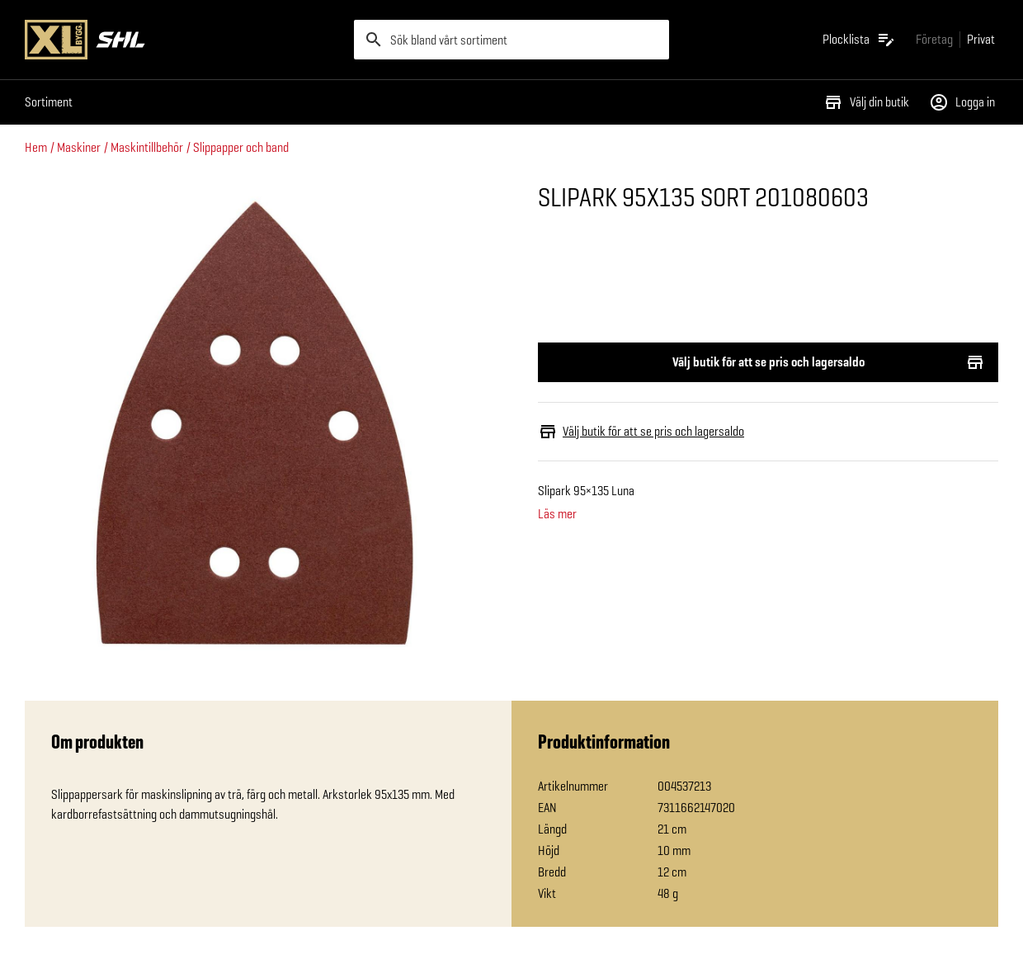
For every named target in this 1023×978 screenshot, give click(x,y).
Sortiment (49, 102)
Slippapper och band (241, 147)
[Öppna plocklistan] (859, 39)
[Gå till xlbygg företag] (934, 39)
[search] (512, 39)
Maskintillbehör (147, 147)
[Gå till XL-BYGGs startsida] (183, 39)
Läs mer (557, 514)
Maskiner (79, 147)
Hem (36, 147)
